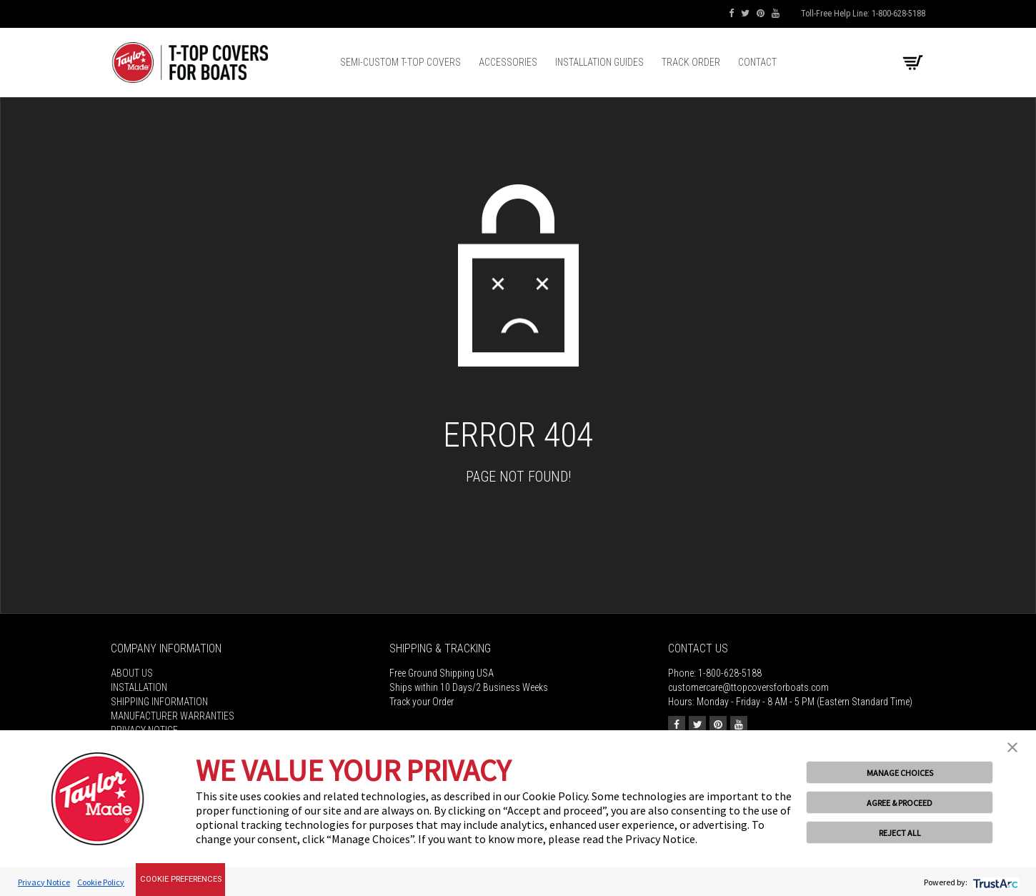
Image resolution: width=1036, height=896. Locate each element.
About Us (132, 673)
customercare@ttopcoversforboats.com (748, 687)
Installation (139, 687)
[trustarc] (994, 882)
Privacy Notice (44, 882)
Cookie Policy (100, 882)
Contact (757, 62)
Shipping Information (159, 701)
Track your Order (421, 701)
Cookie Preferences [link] (180, 879)
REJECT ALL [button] (900, 832)
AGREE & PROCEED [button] (899, 802)
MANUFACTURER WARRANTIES (172, 716)
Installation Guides (599, 62)
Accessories (508, 62)
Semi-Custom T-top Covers (400, 62)
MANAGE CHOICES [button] (900, 772)
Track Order (691, 62)
